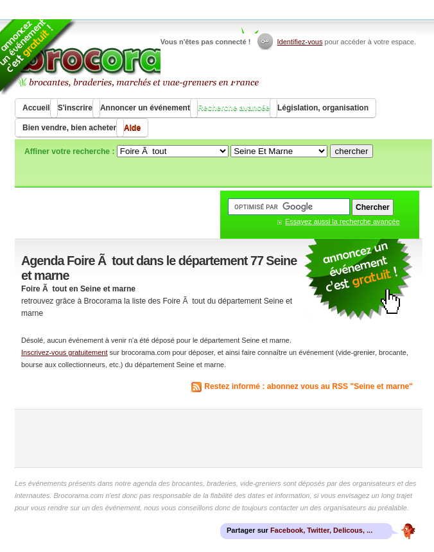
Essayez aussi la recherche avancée (342, 221)
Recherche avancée (234, 107)
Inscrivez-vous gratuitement (64, 352)
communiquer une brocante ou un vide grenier (358, 280)
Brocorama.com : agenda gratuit (138, 58)
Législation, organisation (323, 107)
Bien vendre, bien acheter (69, 127)
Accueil (36, 107)
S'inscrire (75, 107)
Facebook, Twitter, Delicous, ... (321, 530)
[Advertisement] (219, 438)
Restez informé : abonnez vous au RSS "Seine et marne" (308, 386)
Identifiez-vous (300, 42)
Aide (132, 127)
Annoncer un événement (145, 107)
